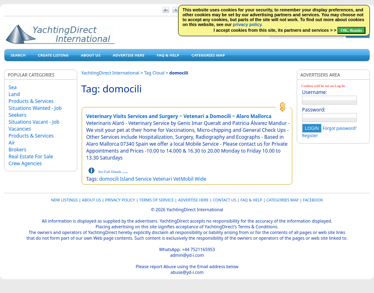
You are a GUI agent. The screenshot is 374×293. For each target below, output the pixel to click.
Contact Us (224, 200)
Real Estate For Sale (31, 156)
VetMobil (183, 178)
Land (14, 94)
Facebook (313, 200)
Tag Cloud (154, 73)
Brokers (17, 149)
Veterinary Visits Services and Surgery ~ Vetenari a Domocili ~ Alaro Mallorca (179, 116)
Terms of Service (156, 200)
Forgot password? (340, 128)
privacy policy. (248, 24)
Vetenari (162, 178)
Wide (200, 178)
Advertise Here (128, 55)
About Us (90, 55)
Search (18, 55)
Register (310, 135)
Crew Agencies (25, 163)
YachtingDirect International (110, 73)
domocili (109, 178)
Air (12, 142)
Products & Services (31, 101)
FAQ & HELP (168, 55)
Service (143, 178)
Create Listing (53, 55)
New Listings (64, 200)
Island (127, 178)
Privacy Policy (120, 200)
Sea (13, 87)
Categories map (208, 55)
